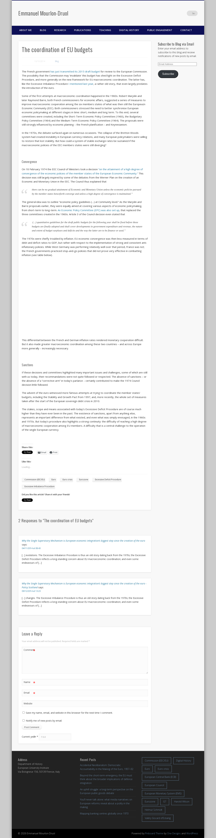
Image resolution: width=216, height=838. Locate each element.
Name (29, 682)
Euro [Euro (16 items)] (147, 768)
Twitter (181, 13)
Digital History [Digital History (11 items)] (183, 760)
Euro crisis (67, 479)
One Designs (174, 833)
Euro (53, 479)
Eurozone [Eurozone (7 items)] (150, 801)
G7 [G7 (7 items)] (164, 801)
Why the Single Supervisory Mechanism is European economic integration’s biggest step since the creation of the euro (83, 540)
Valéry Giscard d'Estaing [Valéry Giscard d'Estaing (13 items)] (158, 818)
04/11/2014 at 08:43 (31, 548)
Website (28, 703)
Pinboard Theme (154, 833)
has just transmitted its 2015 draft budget (75, 71)
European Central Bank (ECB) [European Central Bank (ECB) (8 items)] (160, 777)
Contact (186, 30)
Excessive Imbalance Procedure (39, 486)
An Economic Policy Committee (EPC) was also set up (88, 210)
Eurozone (83, 479)
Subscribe (168, 73)
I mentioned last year (81, 83)
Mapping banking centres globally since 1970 (104, 813)
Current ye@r (30, 736)
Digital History (129, 30)
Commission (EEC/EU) (34, 479)
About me (25, 30)
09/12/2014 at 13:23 (31, 591)
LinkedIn (188, 13)
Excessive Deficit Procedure (108, 479)
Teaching (105, 30)
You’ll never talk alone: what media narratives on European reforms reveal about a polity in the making (106, 803)
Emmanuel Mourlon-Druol (43, 13)
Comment (29, 650)
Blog (43, 30)
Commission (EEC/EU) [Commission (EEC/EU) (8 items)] (156, 760)
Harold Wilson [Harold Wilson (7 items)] (181, 801)
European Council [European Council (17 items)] (154, 785)
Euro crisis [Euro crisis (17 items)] (163, 768)
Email (29, 693)
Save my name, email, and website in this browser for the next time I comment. (69, 712)
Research (60, 30)
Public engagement (159, 30)
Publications (82, 30)
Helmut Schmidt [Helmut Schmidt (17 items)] (153, 809)
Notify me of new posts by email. (44, 720)
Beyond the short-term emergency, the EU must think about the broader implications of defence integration (106, 779)
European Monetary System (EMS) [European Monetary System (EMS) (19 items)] (163, 793)
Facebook (174, 13)
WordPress (192, 833)
